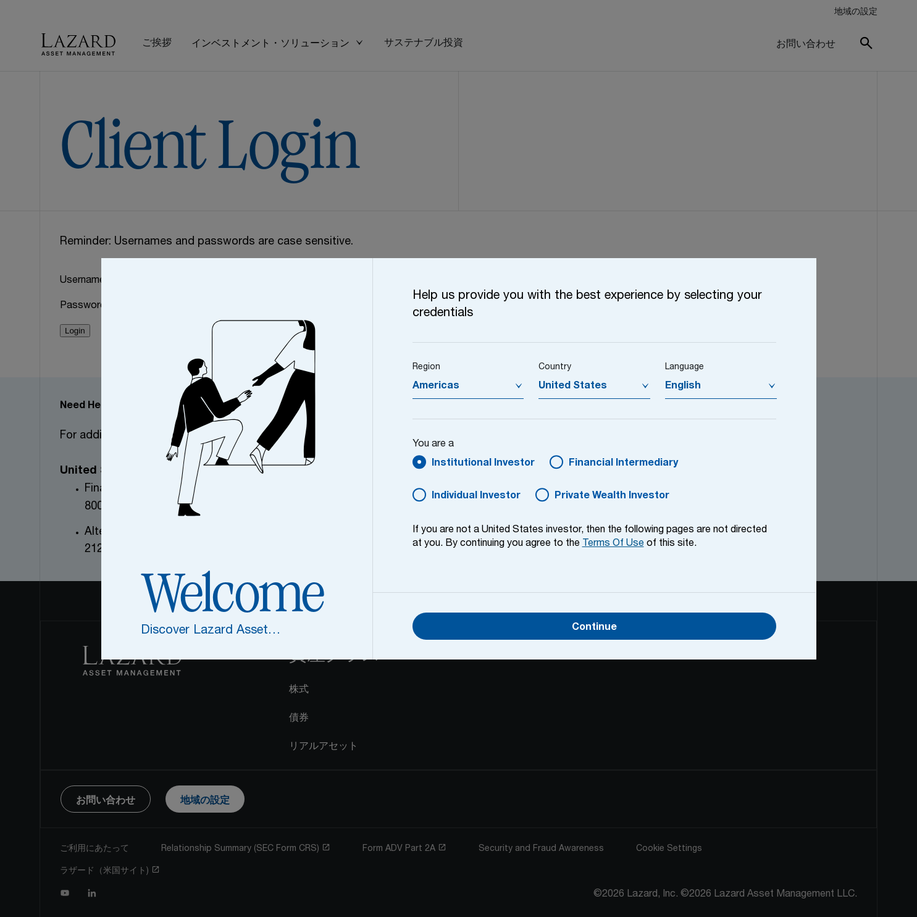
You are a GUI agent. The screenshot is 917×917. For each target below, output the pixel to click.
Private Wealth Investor (612, 496)
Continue (594, 628)
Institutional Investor (483, 464)
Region (426, 367)
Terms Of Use (613, 544)
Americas (435, 387)
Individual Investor (476, 496)
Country (554, 367)
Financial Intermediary (623, 464)
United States (572, 387)
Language (684, 367)
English (683, 387)
